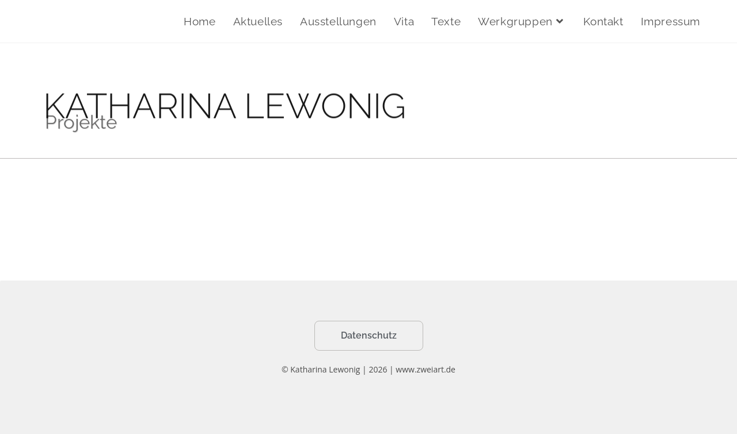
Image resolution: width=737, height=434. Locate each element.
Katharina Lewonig (96, 21)
